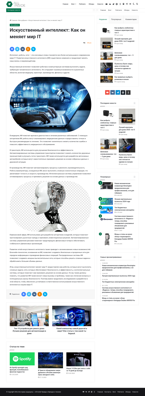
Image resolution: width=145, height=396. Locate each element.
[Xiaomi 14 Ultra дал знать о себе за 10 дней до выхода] (78, 359)
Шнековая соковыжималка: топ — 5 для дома (124, 55)
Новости (100, 4)
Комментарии (131, 19)
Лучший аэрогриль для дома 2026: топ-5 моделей (39, 10)
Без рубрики (22, 20)
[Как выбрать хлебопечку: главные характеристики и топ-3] (106, 30)
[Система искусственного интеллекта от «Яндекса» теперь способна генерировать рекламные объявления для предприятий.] (106, 219)
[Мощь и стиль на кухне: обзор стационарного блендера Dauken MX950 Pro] (106, 239)
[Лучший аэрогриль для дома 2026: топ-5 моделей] (106, 44)
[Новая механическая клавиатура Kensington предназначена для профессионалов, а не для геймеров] (106, 185)
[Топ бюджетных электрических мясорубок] (106, 209)
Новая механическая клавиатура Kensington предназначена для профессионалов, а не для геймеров (124, 188)
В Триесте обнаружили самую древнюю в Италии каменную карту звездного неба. (49, 372)
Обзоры (91, 4)
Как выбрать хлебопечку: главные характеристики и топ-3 (125, 30)
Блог (73, 4)
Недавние (103, 19)
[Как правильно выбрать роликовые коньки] (106, 79)
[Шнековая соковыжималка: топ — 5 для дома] (106, 56)
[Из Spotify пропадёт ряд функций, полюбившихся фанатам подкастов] (22, 359)
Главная (65, 4)
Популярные (116, 19)
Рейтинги (82, 4)
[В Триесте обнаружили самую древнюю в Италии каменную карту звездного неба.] (50, 360)
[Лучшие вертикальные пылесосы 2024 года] (106, 201)
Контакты (107, 392)
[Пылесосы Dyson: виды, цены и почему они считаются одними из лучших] (106, 68)
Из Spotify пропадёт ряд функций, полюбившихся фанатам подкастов (19, 370)
